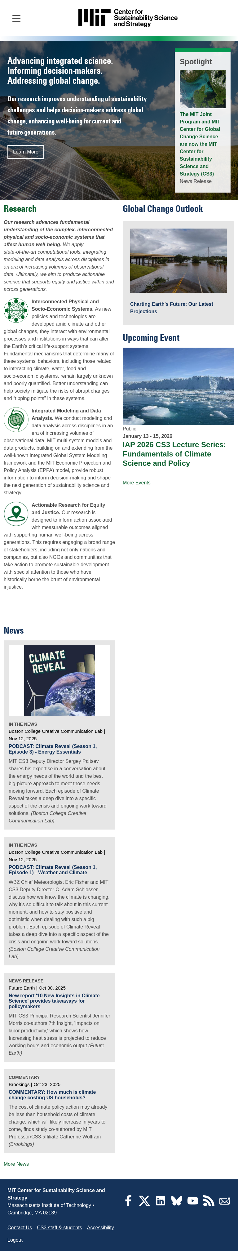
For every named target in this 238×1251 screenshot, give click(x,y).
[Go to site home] (128, 18)
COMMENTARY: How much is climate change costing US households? (52, 1094)
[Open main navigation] (16, 18)
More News (16, 1164)
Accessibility (100, 1227)
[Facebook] (128, 1204)
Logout (15, 1240)
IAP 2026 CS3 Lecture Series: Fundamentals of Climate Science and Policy (174, 453)
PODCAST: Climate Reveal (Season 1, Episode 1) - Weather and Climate (53, 870)
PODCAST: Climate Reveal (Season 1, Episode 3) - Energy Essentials (53, 749)
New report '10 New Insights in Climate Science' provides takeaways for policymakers (54, 1001)
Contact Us (19, 1227)
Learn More (25, 151)
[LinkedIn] (160, 1204)
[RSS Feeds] (208, 1204)
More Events (137, 482)
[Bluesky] (176, 1204)
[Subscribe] (225, 1204)
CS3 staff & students (59, 1227)
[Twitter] (144, 1204)
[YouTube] (192, 1204)
